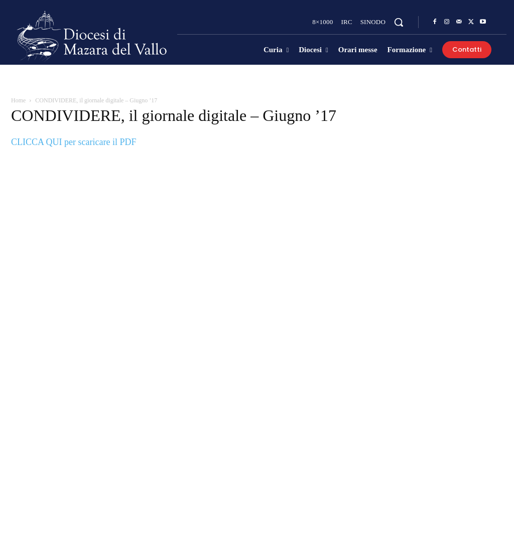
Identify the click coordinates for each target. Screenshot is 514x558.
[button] (399, 22)
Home (18, 100)
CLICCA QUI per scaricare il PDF (73, 142)
